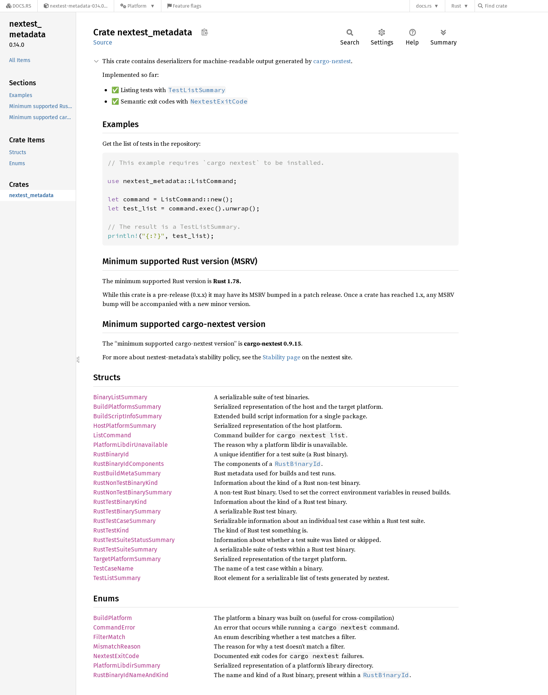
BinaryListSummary (120, 397)
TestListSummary (116, 578)
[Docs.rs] (18, 6)
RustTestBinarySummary (127, 511)
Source (102, 42)
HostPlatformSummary (124, 425)
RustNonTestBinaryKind (125, 482)
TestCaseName (113, 568)
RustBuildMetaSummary (127, 473)
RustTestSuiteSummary (125, 549)
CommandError (114, 627)
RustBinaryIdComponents (128, 463)
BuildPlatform (112, 618)
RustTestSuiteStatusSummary (134, 540)
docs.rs (424, 6)
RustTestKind (111, 530)
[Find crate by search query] (516, 6)
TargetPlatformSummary (127, 559)
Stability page (281, 357)
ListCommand (112, 435)
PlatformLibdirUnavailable (130, 444)
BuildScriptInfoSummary (127, 416)
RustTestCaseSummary (124, 520)
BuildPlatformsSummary (127, 406)
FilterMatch (109, 637)
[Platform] (137, 6)
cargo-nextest (332, 61)
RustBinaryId (111, 454)
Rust (456, 6)
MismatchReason (116, 646)
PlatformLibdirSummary (126, 665)
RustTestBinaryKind (120, 501)
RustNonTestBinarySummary (132, 492)
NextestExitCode (116, 656)
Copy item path (204, 32)
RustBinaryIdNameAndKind (131, 675)
